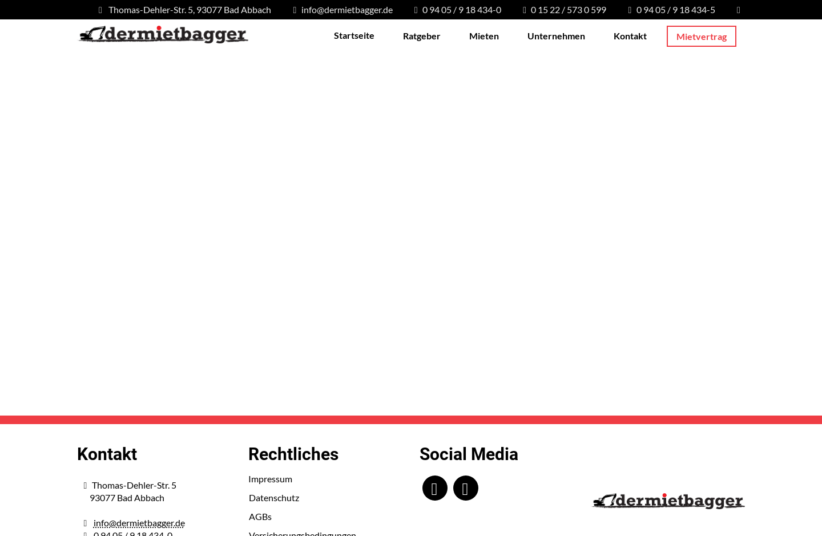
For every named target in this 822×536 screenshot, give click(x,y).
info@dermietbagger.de (139, 522)
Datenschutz (274, 497)
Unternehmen (556, 35)
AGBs (260, 516)
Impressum (270, 478)
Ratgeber (422, 35)
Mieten (484, 35)
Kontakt (630, 35)
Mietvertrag (701, 36)
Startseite (354, 35)
